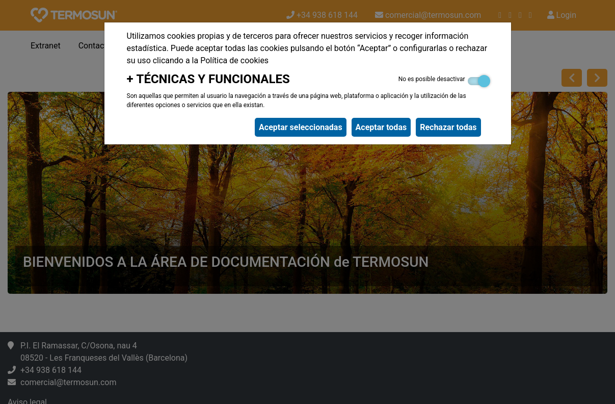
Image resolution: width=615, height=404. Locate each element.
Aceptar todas (381, 127)
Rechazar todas (448, 127)
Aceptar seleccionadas (300, 127)
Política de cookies (234, 60)
